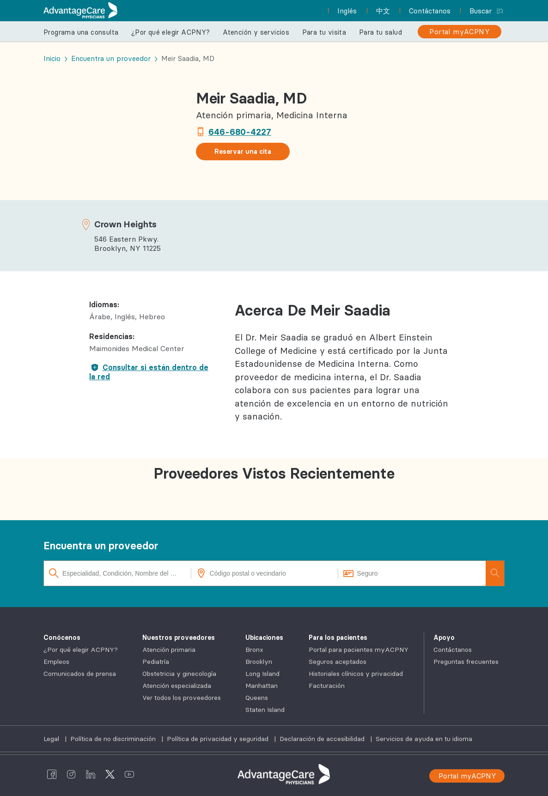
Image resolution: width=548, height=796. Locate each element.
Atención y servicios (256, 32)
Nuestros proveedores (178, 637)
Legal (52, 739)
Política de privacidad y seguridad (218, 739)
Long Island (262, 673)
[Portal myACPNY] (459, 31)
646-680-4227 (239, 131)
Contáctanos (452, 649)
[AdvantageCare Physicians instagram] (71, 774)
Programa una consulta (80, 32)
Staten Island (265, 709)
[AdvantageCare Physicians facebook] (51, 774)
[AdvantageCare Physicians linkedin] (90, 774)
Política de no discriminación (114, 739)
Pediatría (155, 661)
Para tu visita (324, 32)
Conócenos (61, 637)
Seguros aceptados (337, 661)
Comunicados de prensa (79, 673)
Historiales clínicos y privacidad (356, 673)
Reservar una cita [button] (242, 151)
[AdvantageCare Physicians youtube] (129, 774)
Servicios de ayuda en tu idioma (424, 739)
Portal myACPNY (467, 776)
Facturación (327, 685)
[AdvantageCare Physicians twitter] (110, 774)
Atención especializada (176, 685)
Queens (256, 697)
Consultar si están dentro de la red (148, 372)
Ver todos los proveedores (181, 697)
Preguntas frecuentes (466, 661)
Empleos (56, 661)
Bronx (254, 649)
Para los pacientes (338, 637)
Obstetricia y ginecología (179, 673)
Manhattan (261, 685)
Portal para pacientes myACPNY (358, 649)
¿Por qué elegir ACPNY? (170, 32)
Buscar (480, 10)
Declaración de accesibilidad (323, 739)
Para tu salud (380, 32)
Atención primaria (168, 649)
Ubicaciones (264, 637)
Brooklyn (258, 661)
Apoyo (444, 637)
